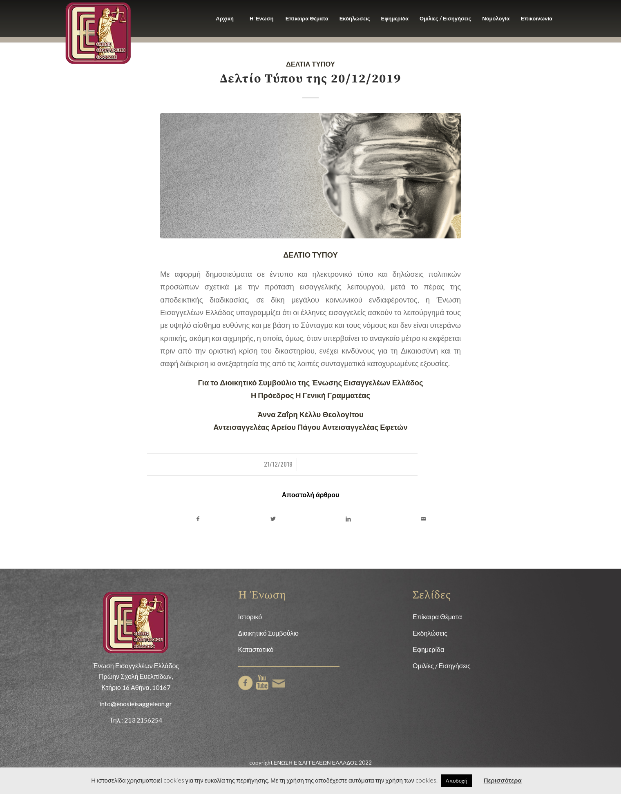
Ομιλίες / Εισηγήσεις (442, 665)
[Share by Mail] (423, 519)
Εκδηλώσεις (430, 633)
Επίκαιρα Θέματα (437, 617)
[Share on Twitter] (272, 519)
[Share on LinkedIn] (348, 519)
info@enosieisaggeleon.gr (136, 703)
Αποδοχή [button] (456, 780)
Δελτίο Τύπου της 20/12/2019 (310, 79)
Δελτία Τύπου (310, 63)
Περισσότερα (503, 780)
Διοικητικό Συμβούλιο (268, 633)
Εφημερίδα (428, 649)
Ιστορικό (250, 617)
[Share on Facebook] (197, 519)
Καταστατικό (256, 649)
